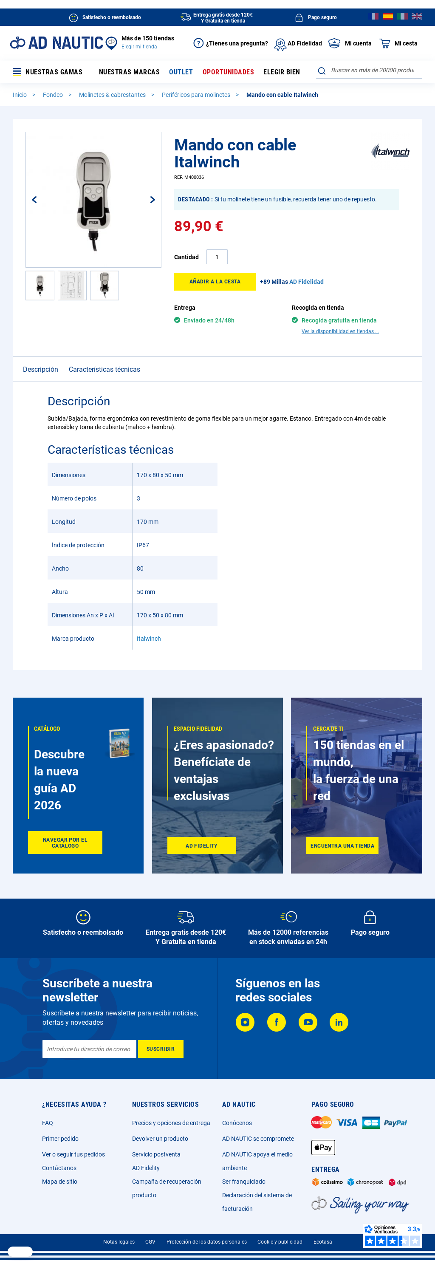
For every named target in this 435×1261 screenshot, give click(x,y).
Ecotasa (323, 1242)
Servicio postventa (156, 1154)
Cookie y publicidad (279, 1242)
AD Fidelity (146, 1168)
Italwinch (149, 623)
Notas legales (119, 1242)
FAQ (47, 1123)
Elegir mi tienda (139, 47)
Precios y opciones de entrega (171, 1123)
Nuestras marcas (129, 72)
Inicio (20, 94)
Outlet (181, 72)
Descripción (40, 355)
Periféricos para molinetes (197, 94)
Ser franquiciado (244, 1181)
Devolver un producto (160, 1138)
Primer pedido (60, 1138)
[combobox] (369, 70)
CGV (150, 1242)
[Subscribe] (161, 1049)
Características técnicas (104, 355)
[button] (43, 199)
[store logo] (56, 42)
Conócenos (237, 1123)
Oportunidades (228, 72)
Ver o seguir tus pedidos (73, 1154)
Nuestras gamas (47, 72)
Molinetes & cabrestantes (113, 94)
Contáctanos (59, 1168)
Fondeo (53, 94)
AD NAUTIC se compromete (258, 1138)
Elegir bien (281, 72)
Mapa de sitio (59, 1181)
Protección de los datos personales (207, 1242)
